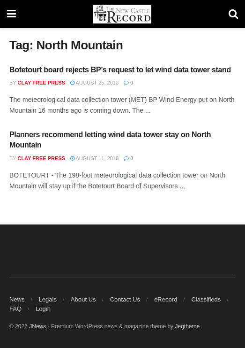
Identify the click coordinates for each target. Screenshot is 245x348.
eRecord (165, 299)
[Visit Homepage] (122, 14)
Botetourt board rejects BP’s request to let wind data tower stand (120, 70)
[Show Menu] (11, 14)
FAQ (15, 308)
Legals (48, 299)
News (17, 299)
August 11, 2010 (94, 158)
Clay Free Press (41, 82)
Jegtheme (187, 326)
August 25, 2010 (94, 82)
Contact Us (125, 299)
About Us (83, 299)
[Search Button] (233, 14)
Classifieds (206, 299)
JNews (37, 326)
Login (43, 308)
